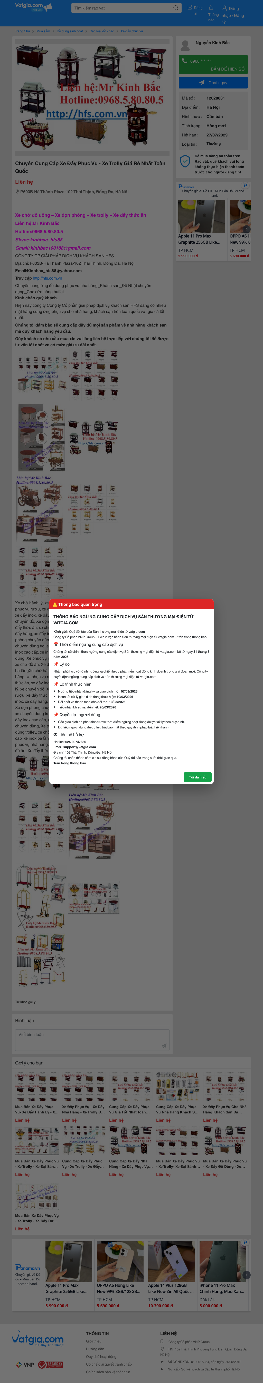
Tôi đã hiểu (197, 777)
